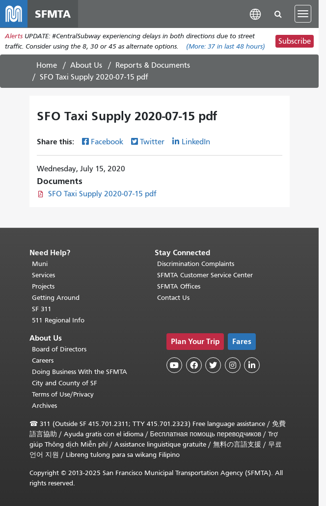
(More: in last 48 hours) (225, 46)
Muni (40, 264)
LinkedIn (196, 141)
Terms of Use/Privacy (63, 394)
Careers (43, 360)
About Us (86, 65)
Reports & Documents (152, 65)
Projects (43, 286)
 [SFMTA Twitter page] (213, 365)
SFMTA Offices (178, 286)
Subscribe (294, 41)
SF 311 (42, 309)
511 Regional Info (58, 320)
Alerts (14, 36)
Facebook (107, 141)
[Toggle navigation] (303, 14)
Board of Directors (59, 349)
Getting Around (56, 297)
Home (46, 65)
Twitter (152, 141)
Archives (44, 405)
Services (43, 275)
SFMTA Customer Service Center (205, 275)
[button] (255, 13)
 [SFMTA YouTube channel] (174, 365)
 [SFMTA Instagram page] (232, 365)
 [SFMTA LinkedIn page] (251, 365)
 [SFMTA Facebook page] (194, 365)
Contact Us (173, 297)
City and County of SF (64, 383)
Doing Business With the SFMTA (79, 372)
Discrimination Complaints (195, 264)
